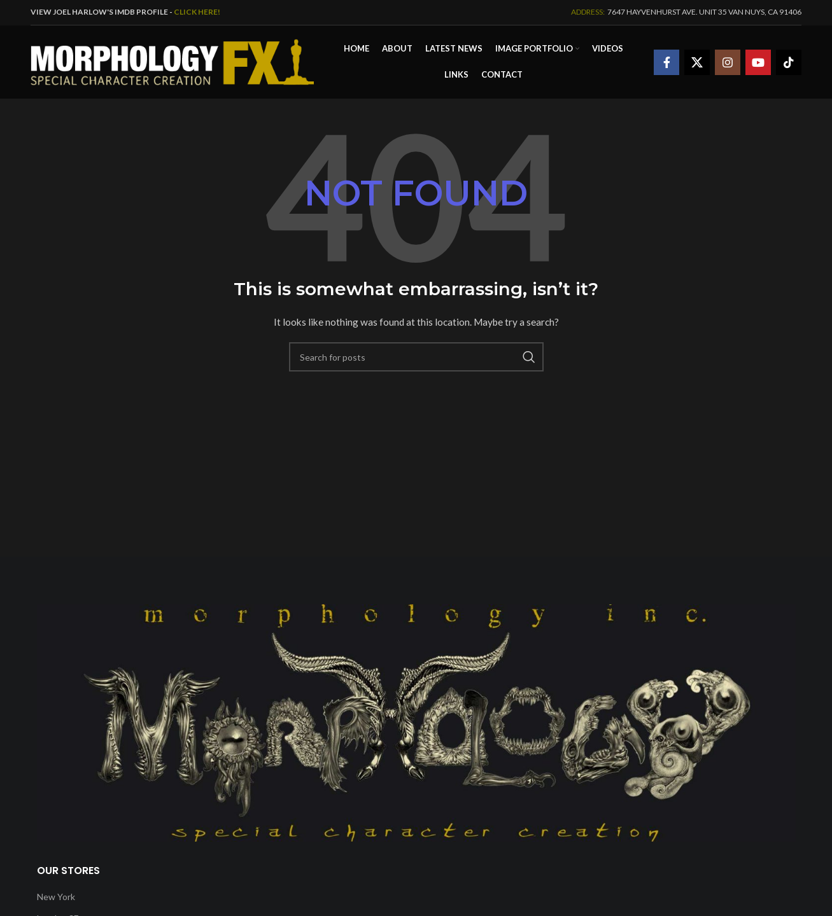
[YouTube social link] (758, 62)
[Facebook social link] (666, 62)
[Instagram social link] (727, 62)
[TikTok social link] (788, 62)
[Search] (416, 356)
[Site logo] (172, 60)
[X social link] (697, 62)
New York (56, 896)
